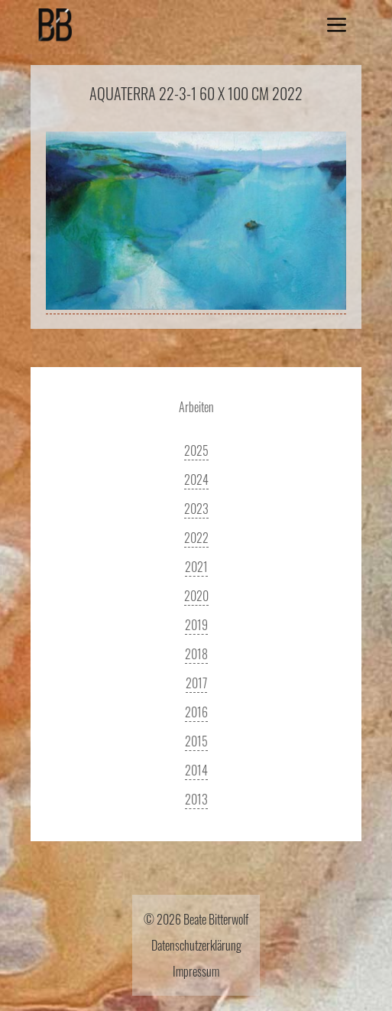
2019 (196, 625)
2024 (196, 479)
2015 (196, 741)
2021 (196, 567)
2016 (196, 712)
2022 (196, 537)
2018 (196, 654)
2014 (196, 770)
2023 (196, 508)
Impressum (196, 971)
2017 (196, 683)
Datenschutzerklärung (196, 945)
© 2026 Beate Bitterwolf (196, 919)
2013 (196, 799)
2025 (196, 450)
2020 (196, 596)
